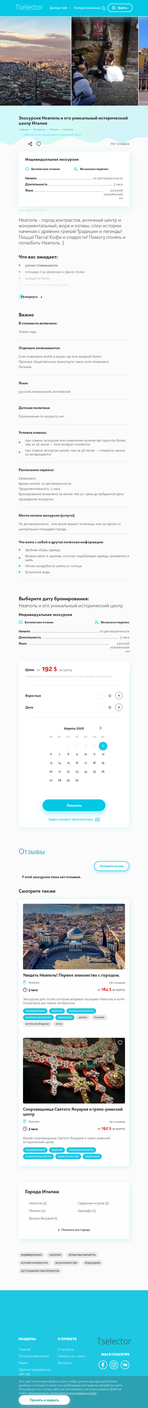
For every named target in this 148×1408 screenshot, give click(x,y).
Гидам (23, 1363)
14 (59, 763)
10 (85, 754)
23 (77, 771)
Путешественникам (87, 8)
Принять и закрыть (44, 1400)
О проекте (66, 1349)
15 (68, 763)
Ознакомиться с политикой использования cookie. (62, 1393)
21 (59, 771)
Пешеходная (65, 1017)
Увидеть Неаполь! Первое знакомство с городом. (71, 975)
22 (68, 771)
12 (103, 754)
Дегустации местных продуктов (40, 1271)
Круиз (59, 1024)
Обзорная (57, 1011)
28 (59, 780)
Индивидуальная (35, 1011)
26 (103, 771)
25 (94, 771)
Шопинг (83, 1017)
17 (85, 763)
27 (51, 780)
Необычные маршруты (81, 1011)
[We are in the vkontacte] (125, 1365)
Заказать (74, 805)
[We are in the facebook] (103, 1365)
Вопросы (65, 1363)
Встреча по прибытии (37, 1024)
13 (51, 763)
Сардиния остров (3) (93, 1203)
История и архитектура (38, 1017)
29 (68, 780)
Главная (24, 129)
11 (94, 754)
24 (85, 771)
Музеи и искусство (68, 1156)
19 (103, 763)
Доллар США (58, 8)
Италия (54, 129)
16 (77, 763)
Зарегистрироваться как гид (35, 1371)
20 (51, 771)
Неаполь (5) (37, 1203)
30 (77, 780)
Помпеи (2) (37, 1211)
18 (94, 763)
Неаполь (68, 129)
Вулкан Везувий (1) (43, 1218)
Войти (119, 8)
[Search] (103, 8)
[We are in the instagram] (114, 1365)
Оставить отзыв (111, 866)
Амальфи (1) (86, 1211)
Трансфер (99, 1017)
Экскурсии (39, 129)
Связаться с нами (71, 1356)
